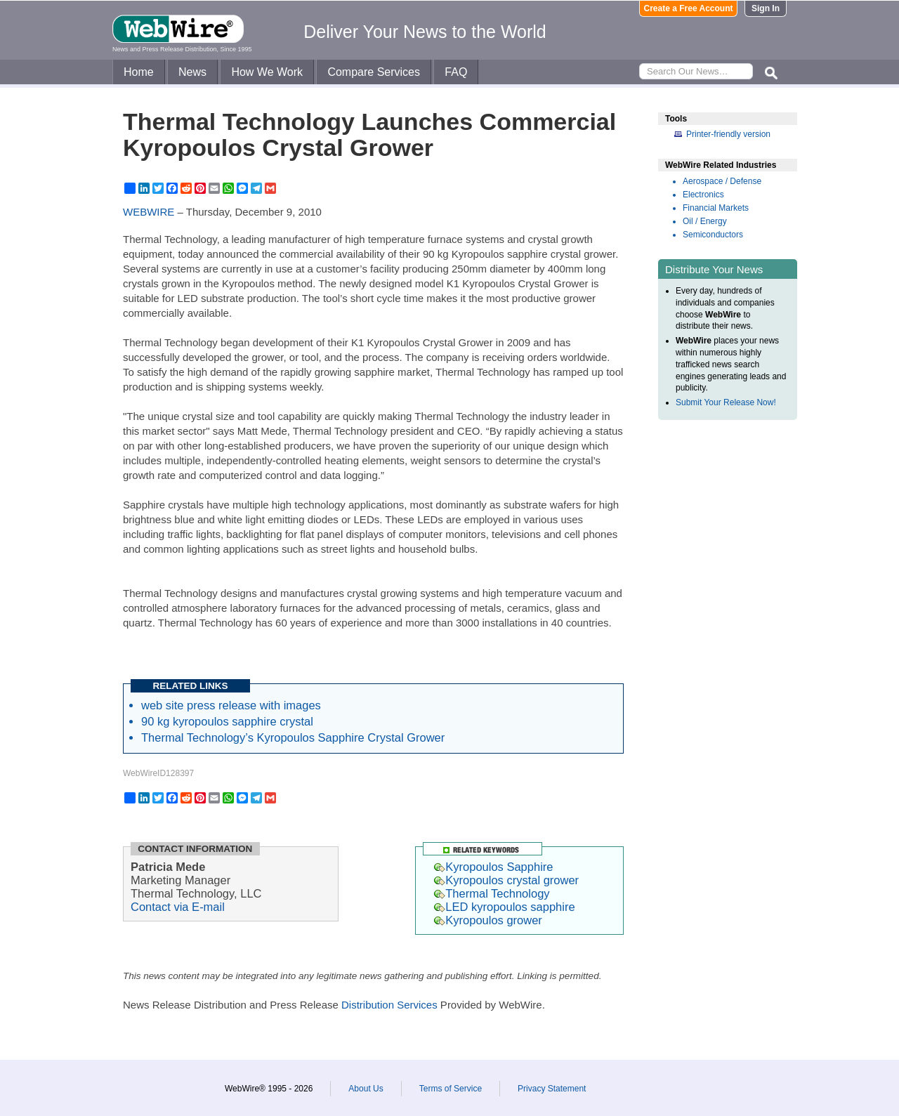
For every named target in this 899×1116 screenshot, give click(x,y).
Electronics (703, 194)
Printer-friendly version (728, 134)
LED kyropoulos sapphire (504, 906)
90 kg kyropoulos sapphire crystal (227, 721)
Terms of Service (450, 1089)
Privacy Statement (552, 1089)
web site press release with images (231, 705)
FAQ (456, 72)
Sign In (766, 8)
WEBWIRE (148, 212)
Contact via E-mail (178, 906)
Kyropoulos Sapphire (493, 866)
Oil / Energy (705, 221)
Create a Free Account (688, 8)
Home (139, 72)
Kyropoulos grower (488, 920)
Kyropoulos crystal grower (506, 880)
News (192, 72)
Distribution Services (389, 1005)
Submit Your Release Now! (726, 402)
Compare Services (373, 72)
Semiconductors (713, 234)
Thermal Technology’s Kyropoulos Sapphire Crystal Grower (293, 737)
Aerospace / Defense (722, 181)
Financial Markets (716, 208)
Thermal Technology (491, 893)
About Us (365, 1089)
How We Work (267, 72)
